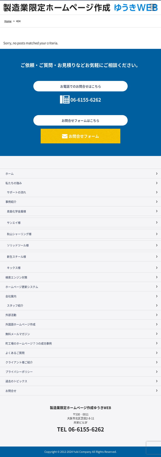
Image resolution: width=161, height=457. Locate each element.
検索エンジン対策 (16, 277)
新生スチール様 (16, 256)
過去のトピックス (16, 381)
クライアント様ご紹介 (19, 362)
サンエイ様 (14, 223)
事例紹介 (10, 202)
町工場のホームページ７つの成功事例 (28, 343)
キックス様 (14, 268)
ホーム (9, 173)
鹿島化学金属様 (16, 211)
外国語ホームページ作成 (20, 324)
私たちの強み (13, 183)
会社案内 (10, 296)
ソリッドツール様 (18, 245)
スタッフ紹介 (15, 305)
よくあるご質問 (15, 353)
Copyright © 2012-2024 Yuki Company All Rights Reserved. (80, 452)
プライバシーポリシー (19, 372)
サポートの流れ (16, 192)
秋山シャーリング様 (19, 234)
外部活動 (10, 315)
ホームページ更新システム (21, 287)
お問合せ (10, 391)
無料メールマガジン (17, 334)
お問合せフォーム (84, 136)
